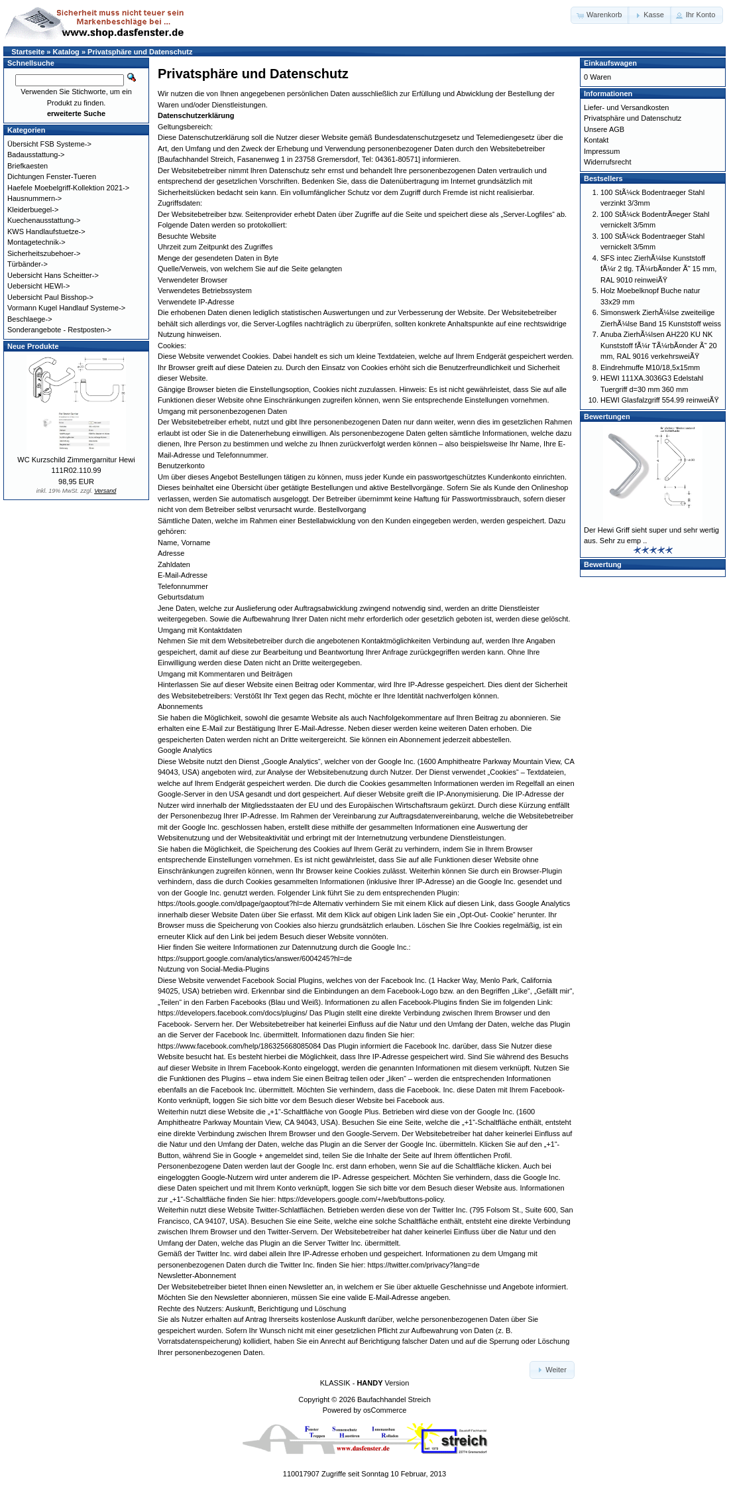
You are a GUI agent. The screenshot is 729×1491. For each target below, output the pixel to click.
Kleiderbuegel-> (32, 210)
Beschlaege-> (29, 319)
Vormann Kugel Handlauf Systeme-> (66, 308)
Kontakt (596, 140)
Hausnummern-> (34, 198)
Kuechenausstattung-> (43, 220)
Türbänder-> (27, 264)
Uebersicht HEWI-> (38, 286)
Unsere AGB (604, 129)
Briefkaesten (27, 166)
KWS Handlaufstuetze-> (46, 231)
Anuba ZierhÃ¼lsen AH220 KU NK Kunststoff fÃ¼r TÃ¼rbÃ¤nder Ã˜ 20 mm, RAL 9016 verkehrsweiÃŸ (658, 345)
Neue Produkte (33, 346)
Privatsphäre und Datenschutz (139, 52)
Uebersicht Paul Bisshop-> (50, 297)
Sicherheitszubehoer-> (43, 253)
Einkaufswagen (610, 63)
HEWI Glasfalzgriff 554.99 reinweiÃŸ (659, 400)
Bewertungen (607, 417)
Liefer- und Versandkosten (626, 107)
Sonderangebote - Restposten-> (59, 330)
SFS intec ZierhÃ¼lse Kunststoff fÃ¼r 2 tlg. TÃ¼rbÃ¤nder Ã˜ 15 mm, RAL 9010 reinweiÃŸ (658, 269)
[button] (600, 15)
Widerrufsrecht (608, 162)
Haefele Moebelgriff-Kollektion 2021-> (68, 188)
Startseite (27, 52)
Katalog (66, 52)
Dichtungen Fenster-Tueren (51, 176)
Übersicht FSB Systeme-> (49, 144)
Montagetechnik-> (36, 242)
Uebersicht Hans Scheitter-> (53, 275)
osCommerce (384, 1410)
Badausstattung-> (36, 155)
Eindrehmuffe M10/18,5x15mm (650, 367)
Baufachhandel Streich (394, 1399)
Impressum (602, 151)
